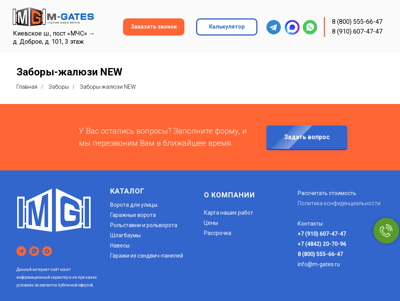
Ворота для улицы (133, 205)
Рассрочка (217, 233)
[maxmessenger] (47, 251)
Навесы (120, 245)
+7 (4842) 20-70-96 (322, 244)
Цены (211, 223)
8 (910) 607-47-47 (357, 31)
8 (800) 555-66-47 (357, 21)
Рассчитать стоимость (327, 193)
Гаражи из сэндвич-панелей (146, 256)
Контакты (310, 223)
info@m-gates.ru (319, 264)
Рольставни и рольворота (143, 225)
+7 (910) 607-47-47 (322, 234)
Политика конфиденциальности (339, 203)
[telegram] (21, 251)
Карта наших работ (228, 213)
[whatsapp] (34, 251)
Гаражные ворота (133, 215)
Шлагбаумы (125, 235)
